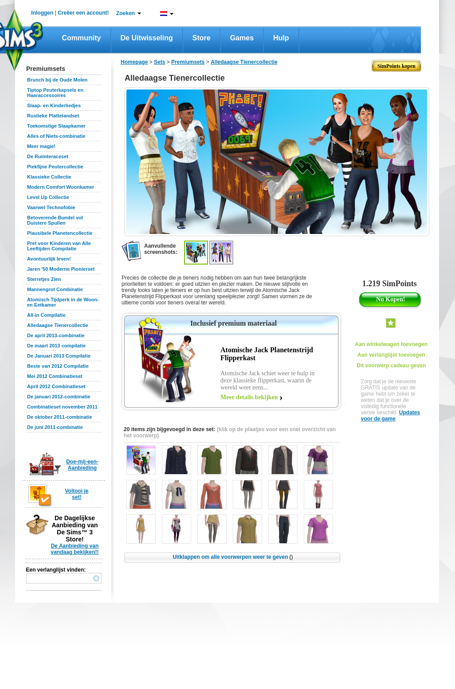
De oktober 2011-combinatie (59, 417)
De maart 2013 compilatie (56, 345)
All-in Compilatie (46, 315)
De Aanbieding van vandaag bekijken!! (74, 549)
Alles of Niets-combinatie (56, 136)
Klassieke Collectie (49, 176)
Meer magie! (41, 146)
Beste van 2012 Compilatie (58, 366)
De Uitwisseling (147, 38)
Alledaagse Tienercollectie (57, 325)
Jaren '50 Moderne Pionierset (60, 269)
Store (201, 38)
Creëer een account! (83, 13)
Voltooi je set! (76, 494)
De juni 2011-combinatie (55, 427)
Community (81, 38)
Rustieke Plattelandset (53, 115)
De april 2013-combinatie (56, 335)
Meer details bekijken (249, 397)
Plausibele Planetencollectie (59, 233)
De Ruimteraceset (47, 156)
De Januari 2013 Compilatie (58, 355)
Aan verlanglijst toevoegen (391, 355)
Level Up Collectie (48, 197)
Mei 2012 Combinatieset (54, 376)
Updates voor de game (390, 415)
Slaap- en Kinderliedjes (54, 105)
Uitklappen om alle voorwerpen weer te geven (233, 557)
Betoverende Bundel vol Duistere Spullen (55, 220)
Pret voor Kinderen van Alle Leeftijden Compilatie (59, 246)
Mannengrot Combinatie (55, 289)
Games (242, 38)
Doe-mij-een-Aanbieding (82, 465)
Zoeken (125, 13)
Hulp (281, 38)
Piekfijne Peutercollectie (55, 166)
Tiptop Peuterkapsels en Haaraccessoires (55, 92)
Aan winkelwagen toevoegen (391, 344)
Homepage (134, 62)
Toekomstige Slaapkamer (56, 125)
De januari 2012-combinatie (58, 396)
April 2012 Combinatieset (56, 386)
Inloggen (42, 13)
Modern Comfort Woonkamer (60, 187)
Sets (159, 62)
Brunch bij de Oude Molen (57, 79)
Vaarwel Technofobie (51, 207)
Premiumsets (187, 62)
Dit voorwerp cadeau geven (391, 365)
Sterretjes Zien (44, 279)
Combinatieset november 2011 (62, 406)
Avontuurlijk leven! (49, 258)
